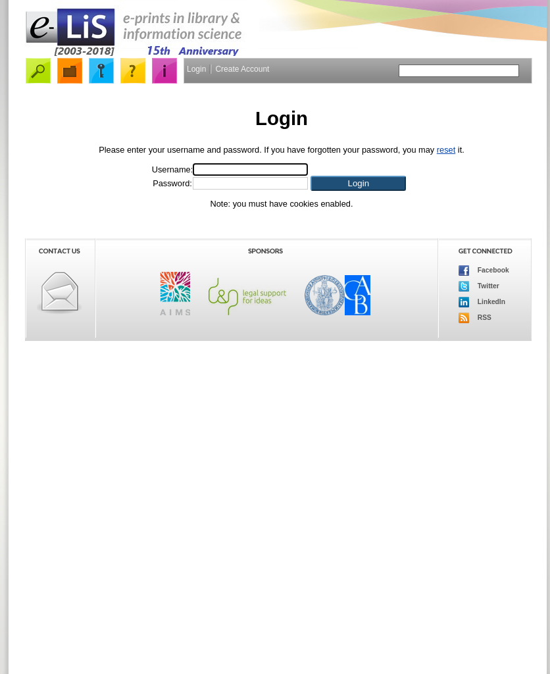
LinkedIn (482, 302)
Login (196, 69)
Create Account (242, 69)
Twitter (479, 286)
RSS (475, 318)
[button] (358, 183)
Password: (172, 183)
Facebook (484, 270)
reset (446, 150)
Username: (172, 169)
